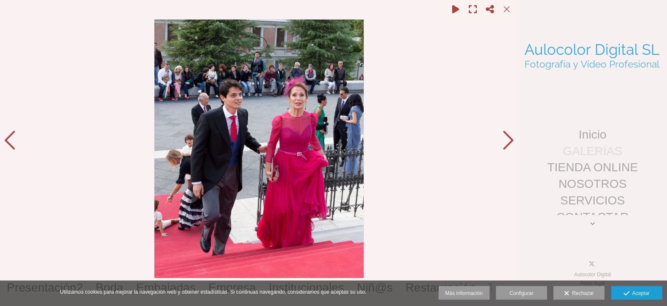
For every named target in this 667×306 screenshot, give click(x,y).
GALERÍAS (592, 151)
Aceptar (637, 293)
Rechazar (579, 293)
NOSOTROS (593, 183)
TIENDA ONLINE (592, 167)
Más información (464, 293)
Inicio (592, 134)
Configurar (521, 293)
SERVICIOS (592, 200)
